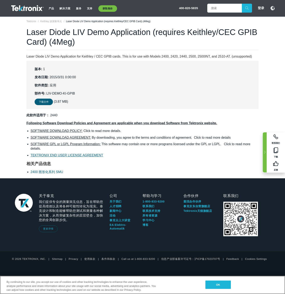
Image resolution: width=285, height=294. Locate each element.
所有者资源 (149, 215)
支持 (89, 8)
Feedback (232, 258)
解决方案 (64, 8)
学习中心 (148, 220)
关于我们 (115, 201)
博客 (145, 224)
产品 (51, 8)
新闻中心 (115, 210)
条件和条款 (108, 258)
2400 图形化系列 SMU (47, 172)
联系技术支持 (151, 210)
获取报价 (108, 8)
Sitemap (57, 258)
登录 (261, 8)
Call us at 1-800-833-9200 (138, 258)
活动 (112, 215)
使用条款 (89, 258)
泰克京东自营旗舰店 (196, 206)
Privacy (73, 258)
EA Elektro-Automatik (118, 226)
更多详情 (48, 228)
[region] (142, 285)
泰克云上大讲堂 (120, 220)
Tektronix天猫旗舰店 (197, 210)
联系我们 (148, 206)
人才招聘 (115, 206)
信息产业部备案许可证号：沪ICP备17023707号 (190, 258)
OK (218, 284)
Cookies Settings (256, 258)
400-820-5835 (188, 8)
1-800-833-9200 (153, 201)
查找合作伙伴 (192, 201)
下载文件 (44, 101)
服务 (78, 8)
